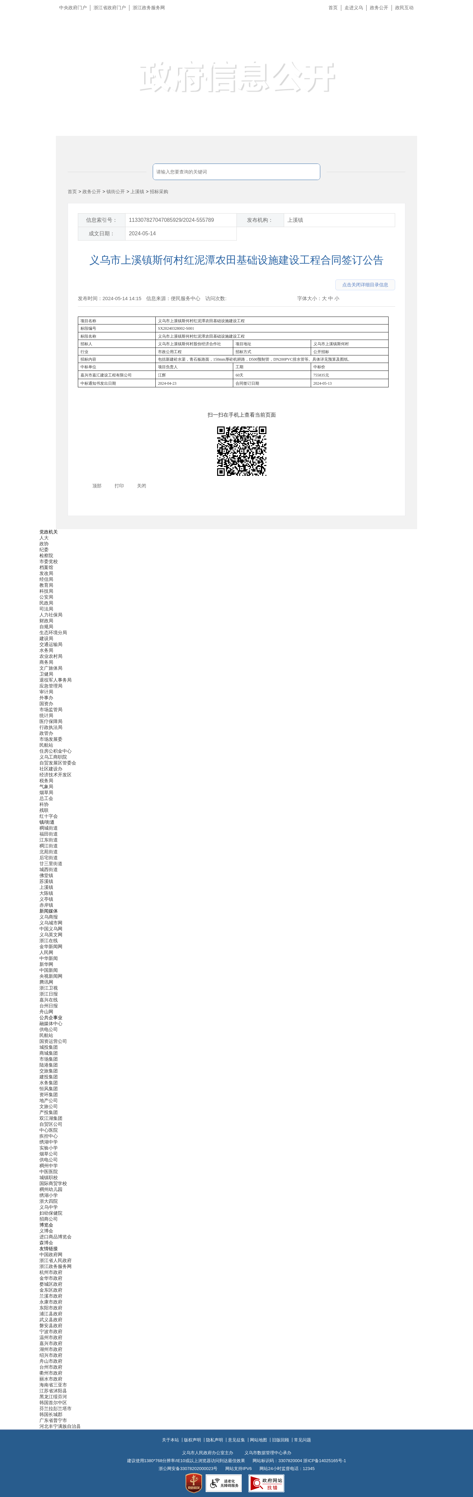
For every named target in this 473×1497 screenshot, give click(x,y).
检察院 (46, 555)
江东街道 (48, 839)
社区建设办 (50, 768)
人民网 (46, 952)
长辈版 (459, 22)
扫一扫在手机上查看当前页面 (242, 415)
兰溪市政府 (50, 1296)
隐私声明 (214, 1440)
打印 (119, 485)
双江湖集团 (50, 1118)
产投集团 (48, 1112)
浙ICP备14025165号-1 (324, 1460)
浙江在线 (48, 940)
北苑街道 (48, 851)
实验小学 (48, 1147)
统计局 (46, 715)
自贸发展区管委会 (57, 762)
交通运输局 (50, 644)
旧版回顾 (280, 1440)
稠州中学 (48, 1165)
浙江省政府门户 (110, 7)
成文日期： (102, 233)
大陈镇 (46, 893)
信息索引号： (102, 220)
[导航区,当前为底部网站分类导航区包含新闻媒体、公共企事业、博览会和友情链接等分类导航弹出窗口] (236, 979)
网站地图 (258, 1440)
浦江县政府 (50, 1313)
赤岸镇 (46, 905)
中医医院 (48, 1171)
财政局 (46, 620)
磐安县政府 (50, 1325)
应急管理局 (50, 685)
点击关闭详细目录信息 (365, 284)
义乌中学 (48, 1207)
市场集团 (48, 1059)
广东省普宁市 (53, 1420)
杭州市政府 (50, 1272)
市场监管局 (50, 709)
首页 (333, 7)
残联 (44, 810)
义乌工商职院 (53, 757)
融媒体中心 (50, 1023)
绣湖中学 (48, 1142)
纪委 (44, 549)
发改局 (46, 573)
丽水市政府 (50, 1378)
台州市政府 (50, 1367)
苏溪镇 (46, 881)
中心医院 (48, 1130)
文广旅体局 (50, 668)
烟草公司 (48, 1153)
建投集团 (48, 1076)
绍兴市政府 (50, 1355)
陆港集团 (48, 1065)
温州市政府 (50, 1337)
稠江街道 (48, 845)
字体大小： (309, 298)
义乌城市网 (50, 922)
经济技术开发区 (55, 774)
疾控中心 (48, 1136)
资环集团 (48, 1094)
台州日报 (48, 1005)
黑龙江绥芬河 (53, 1396)
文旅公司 (48, 1106)
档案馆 (46, 567)
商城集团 (48, 1053)
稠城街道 (48, 828)
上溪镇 (137, 191)
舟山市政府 (50, 1361)
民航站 (46, 745)
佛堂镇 (46, 875)
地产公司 (48, 1100)
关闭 (141, 485)
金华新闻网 (50, 946)
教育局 (46, 585)
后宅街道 (48, 857)
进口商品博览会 (55, 1236)
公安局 (46, 597)
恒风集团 (48, 1088)
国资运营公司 (53, 1041)
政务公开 (379, 7)
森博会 (46, 1242)
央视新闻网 (50, 976)
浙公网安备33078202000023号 (188, 1468)
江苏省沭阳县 (53, 1390)
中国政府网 (50, 1254)
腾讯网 (46, 982)
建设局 (46, 638)
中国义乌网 (50, 928)
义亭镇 (46, 899)
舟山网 (46, 1011)
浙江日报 (48, 993)
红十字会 (48, 816)
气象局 (46, 786)
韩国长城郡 (50, 1414)
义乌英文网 (50, 934)
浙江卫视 (48, 988)
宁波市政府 (50, 1331)
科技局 (46, 591)
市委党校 (48, 561)
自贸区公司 (50, 1124)
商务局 (46, 662)
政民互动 (404, 7)
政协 (44, 543)
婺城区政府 (50, 1284)
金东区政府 (50, 1290)
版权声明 (192, 1440)
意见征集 (236, 1440)
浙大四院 (48, 1201)
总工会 (46, 798)
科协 (44, 804)
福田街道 (48, 834)
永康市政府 (50, 1301)
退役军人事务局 (55, 680)
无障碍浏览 (454, 37)
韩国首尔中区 (53, 1402)
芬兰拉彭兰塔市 (55, 1408)
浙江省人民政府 (55, 1260)
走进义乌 (354, 7)
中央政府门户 (73, 7)
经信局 (46, 579)
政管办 (46, 733)
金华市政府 (50, 1278)
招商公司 (48, 1219)
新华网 (46, 964)
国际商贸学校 (53, 1183)
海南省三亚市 (53, 1384)
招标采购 (159, 191)
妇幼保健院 (50, 1213)
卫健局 (46, 674)
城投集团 (48, 1047)
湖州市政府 (50, 1349)
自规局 (46, 626)
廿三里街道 (50, 863)
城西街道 (48, 869)
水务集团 (48, 1082)
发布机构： (260, 220)
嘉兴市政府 (50, 1343)
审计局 (46, 691)
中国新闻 (48, 970)
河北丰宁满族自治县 (60, 1426)
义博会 (46, 1230)
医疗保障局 (50, 721)
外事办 (46, 697)
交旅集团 (48, 1070)
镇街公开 (115, 191)
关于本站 (170, 1440)
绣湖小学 (48, 1195)
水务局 (46, 650)
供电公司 (48, 1029)
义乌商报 (48, 916)
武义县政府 (50, 1319)
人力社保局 (50, 614)
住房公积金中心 (55, 751)
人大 (44, 537)
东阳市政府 (50, 1307)
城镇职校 (48, 1177)
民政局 (46, 603)
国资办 (46, 703)
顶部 (96, 485)
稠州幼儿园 (50, 1189)
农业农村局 (50, 656)
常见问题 (302, 1440)
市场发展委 (50, 739)
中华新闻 (48, 958)
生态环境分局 (53, 632)
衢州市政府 (50, 1373)
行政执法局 (50, 727)
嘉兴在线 (48, 999)
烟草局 (46, 792)
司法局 (46, 608)
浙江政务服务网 (149, 7)
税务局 (46, 780)
